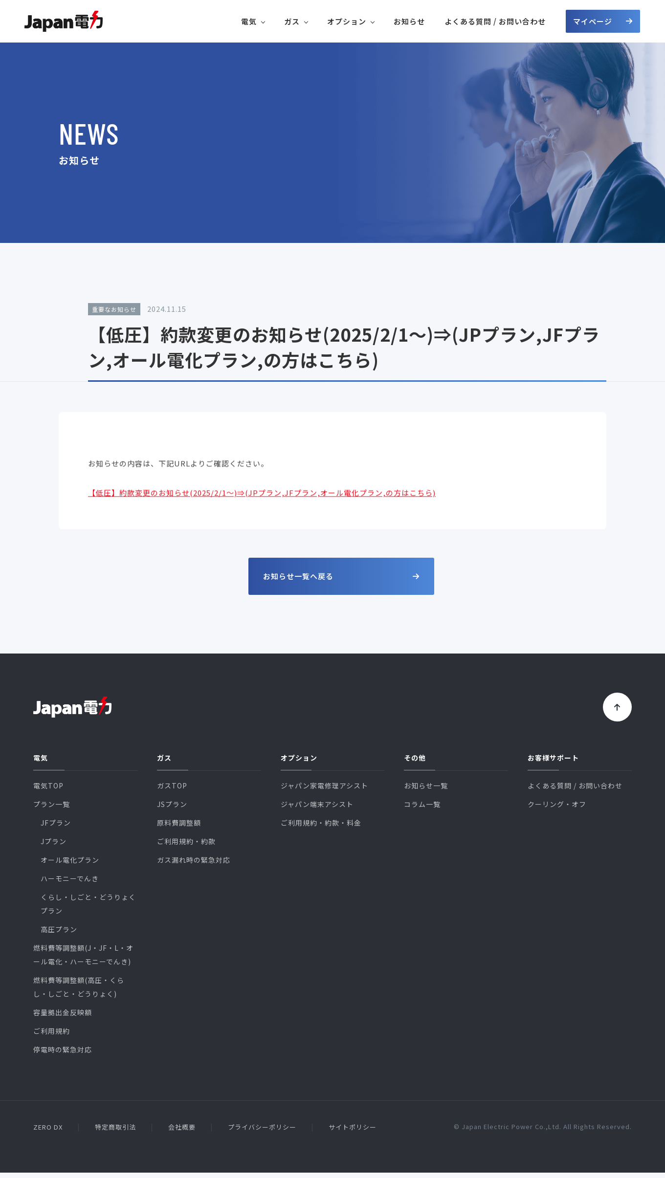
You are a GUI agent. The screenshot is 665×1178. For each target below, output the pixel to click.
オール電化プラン (70, 865)
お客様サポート (553, 763)
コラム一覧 (422, 809)
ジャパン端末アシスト (317, 809)
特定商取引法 (115, 1132)
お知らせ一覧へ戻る (341, 576)
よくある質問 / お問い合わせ (495, 21)
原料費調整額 (179, 828)
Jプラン (53, 846)
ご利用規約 (51, 1036)
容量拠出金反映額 (62, 1018)
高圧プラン (59, 934)
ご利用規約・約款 (186, 846)
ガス (296, 21)
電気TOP (48, 791)
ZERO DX (48, 1132)
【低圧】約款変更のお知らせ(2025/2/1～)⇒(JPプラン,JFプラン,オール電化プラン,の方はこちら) (262, 502)
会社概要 (182, 1132)
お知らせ (409, 21)
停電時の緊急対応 (62, 1055)
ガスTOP (172, 791)
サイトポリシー (353, 1132)
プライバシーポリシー (262, 1132)
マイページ (603, 21)
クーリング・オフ (557, 809)
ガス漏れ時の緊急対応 (193, 865)
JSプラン (172, 809)
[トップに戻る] (615, 710)
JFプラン (56, 828)
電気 (253, 21)
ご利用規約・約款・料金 (321, 828)
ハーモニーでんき (70, 884)
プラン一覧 (51, 809)
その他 (415, 763)
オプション (350, 21)
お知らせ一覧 (426, 791)
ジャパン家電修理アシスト (324, 791)
